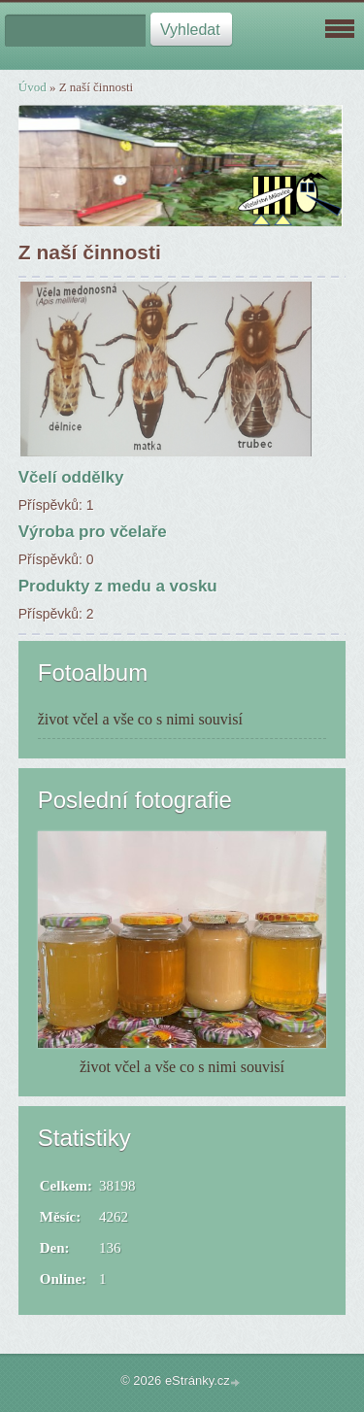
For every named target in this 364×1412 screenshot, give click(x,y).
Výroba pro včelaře (92, 531)
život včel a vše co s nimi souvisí (140, 719)
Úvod (32, 87)
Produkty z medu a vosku (117, 586)
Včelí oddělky (71, 477)
